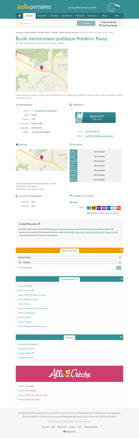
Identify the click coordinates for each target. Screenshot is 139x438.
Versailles (71, 232)
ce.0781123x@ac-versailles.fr (99, 136)
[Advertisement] (95, 70)
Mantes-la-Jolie (111, 232)
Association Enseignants (28, 344)
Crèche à (26, 386)
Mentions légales (90, 427)
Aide (53, 427)
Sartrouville (80, 232)
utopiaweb (69, 431)
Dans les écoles (107, 22)
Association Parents (26, 349)
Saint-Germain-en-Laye (95, 232)
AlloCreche (69, 374)
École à (25, 286)
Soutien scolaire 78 (26, 353)
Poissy (21, 235)
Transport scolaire (25, 358)
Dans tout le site (108, 25)
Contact (72, 427)
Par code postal (25, 267)
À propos (45, 427)
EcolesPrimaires (35, 6)
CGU (80, 427)
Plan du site (62, 427)
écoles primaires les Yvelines (63, 229)
